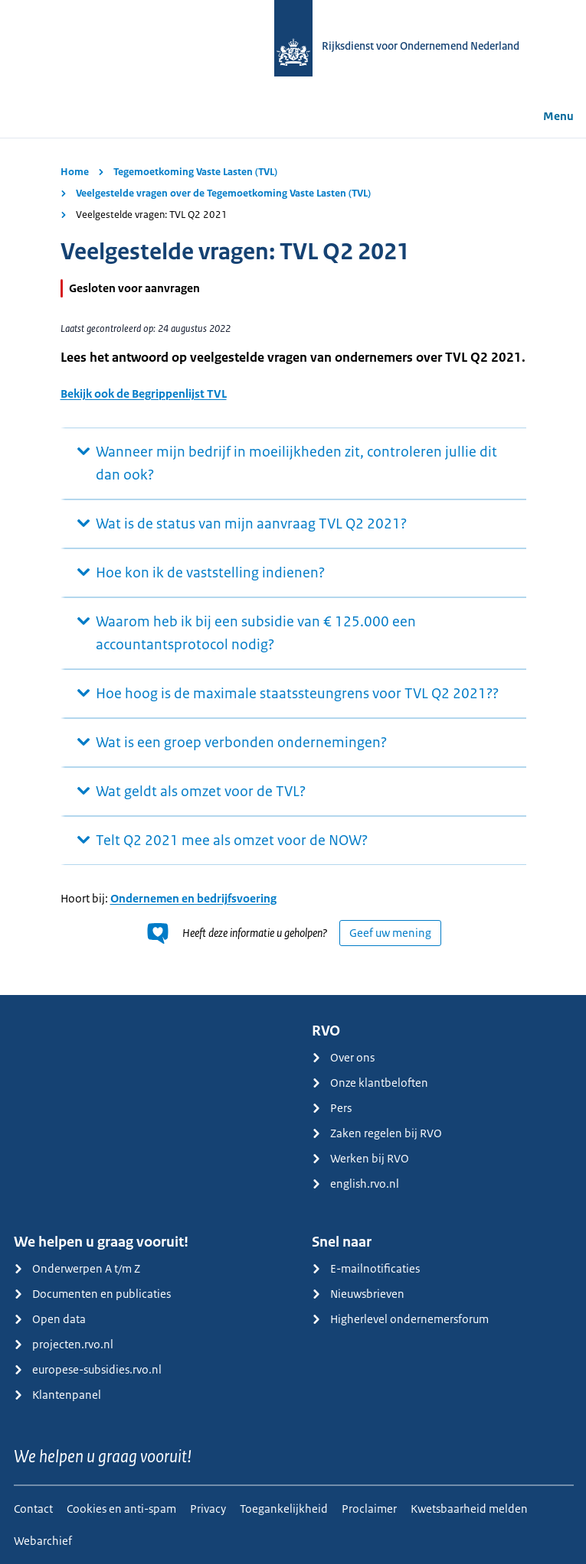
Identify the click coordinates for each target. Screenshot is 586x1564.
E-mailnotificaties (366, 1268)
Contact (33, 1508)
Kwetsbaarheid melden (469, 1508)
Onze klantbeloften (370, 1082)
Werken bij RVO (360, 1158)
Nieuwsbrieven (358, 1293)
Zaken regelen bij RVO (377, 1133)
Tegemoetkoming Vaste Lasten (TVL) (195, 171)
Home (75, 171)
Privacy (208, 1508)
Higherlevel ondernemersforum (400, 1319)
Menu (548, 116)
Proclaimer (369, 1508)
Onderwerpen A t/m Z (77, 1268)
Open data (50, 1319)
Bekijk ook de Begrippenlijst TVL (144, 393)
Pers (332, 1108)
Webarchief (43, 1540)
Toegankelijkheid (284, 1508)
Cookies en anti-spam (121, 1508)
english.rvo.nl (355, 1183)
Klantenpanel (57, 1394)
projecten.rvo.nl (63, 1344)
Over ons (343, 1057)
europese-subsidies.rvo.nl (88, 1369)
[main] (293, 566)
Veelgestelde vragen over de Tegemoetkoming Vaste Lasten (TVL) (223, 193)
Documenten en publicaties (92, 1293)
